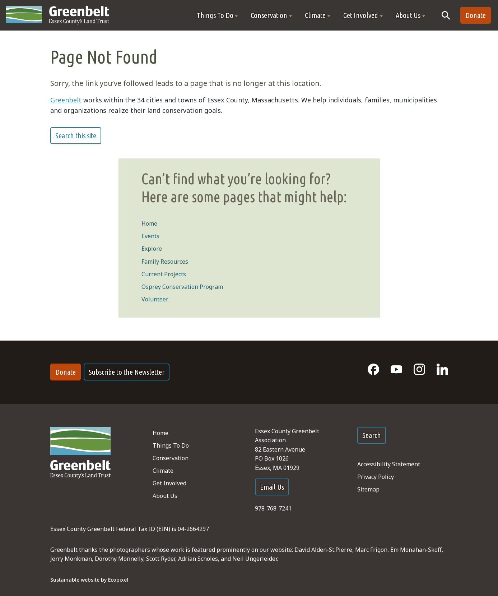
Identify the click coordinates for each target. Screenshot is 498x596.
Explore (151, 249)
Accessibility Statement (388, 464)
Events (150, 236)
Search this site (75, 135)
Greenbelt (66, 100)
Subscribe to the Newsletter (126, 372)
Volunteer (154, 299)
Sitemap (368, 489)
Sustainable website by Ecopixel (89, 579)
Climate (163, 471)
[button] (217, 15)
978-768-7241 (273, 508)
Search (371, 435)
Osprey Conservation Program (182, 287)
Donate (475, 15)
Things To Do (171, 445)
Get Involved (169, 483)
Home (149, 223)
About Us (165, 496)
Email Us (272, 487)
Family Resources (164, 261)
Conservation (171, 458)
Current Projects (163, 274)
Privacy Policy (375, 477)
